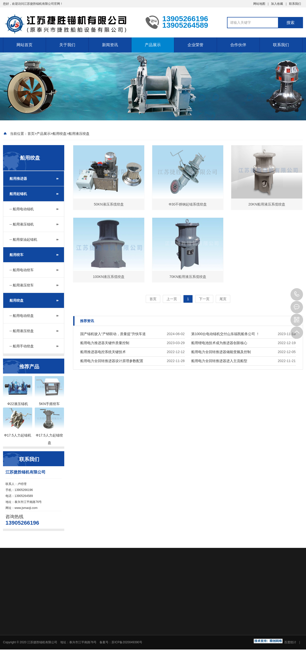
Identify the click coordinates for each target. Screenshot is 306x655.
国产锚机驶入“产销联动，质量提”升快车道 (113, 334)
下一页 (204, 299)
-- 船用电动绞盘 (22, 316)
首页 (31, 134)
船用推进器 (18, 179)
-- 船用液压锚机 (22, 224)
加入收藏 (277, 3)
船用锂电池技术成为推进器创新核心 (219, 343)
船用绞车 (17, 255)
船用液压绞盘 (79, 134)
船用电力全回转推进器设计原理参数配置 (111, 361)
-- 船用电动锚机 (22, 209)
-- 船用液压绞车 (22, 285)
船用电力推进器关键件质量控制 (104, 343)
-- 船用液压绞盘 (22, 331)
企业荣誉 (196, 45)
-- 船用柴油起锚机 (23, 239)
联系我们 (295, 3)
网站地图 (259, 3)
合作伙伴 (238, 45)
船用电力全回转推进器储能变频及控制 (221, 352)
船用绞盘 (59, 134)
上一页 (171, 299)
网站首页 (24, 45)
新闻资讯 (110, 45)
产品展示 (153, 45)
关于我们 (67, 45)
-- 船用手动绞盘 (22, 346)
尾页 (223, 299)
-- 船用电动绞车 (22, 270)
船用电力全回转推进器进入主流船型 (219, 361)
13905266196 (296, 294)
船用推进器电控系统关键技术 (103, 352)
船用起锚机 (18, 194)
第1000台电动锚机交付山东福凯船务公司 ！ (225, 334)
